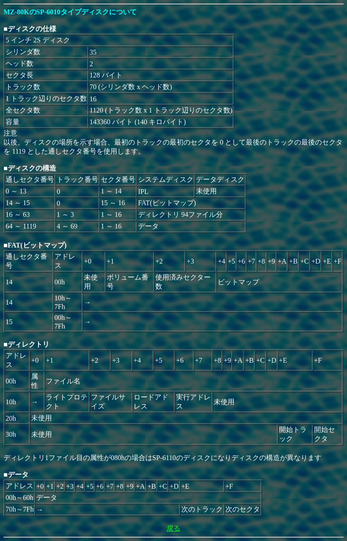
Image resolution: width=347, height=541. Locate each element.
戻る (173, 528)
